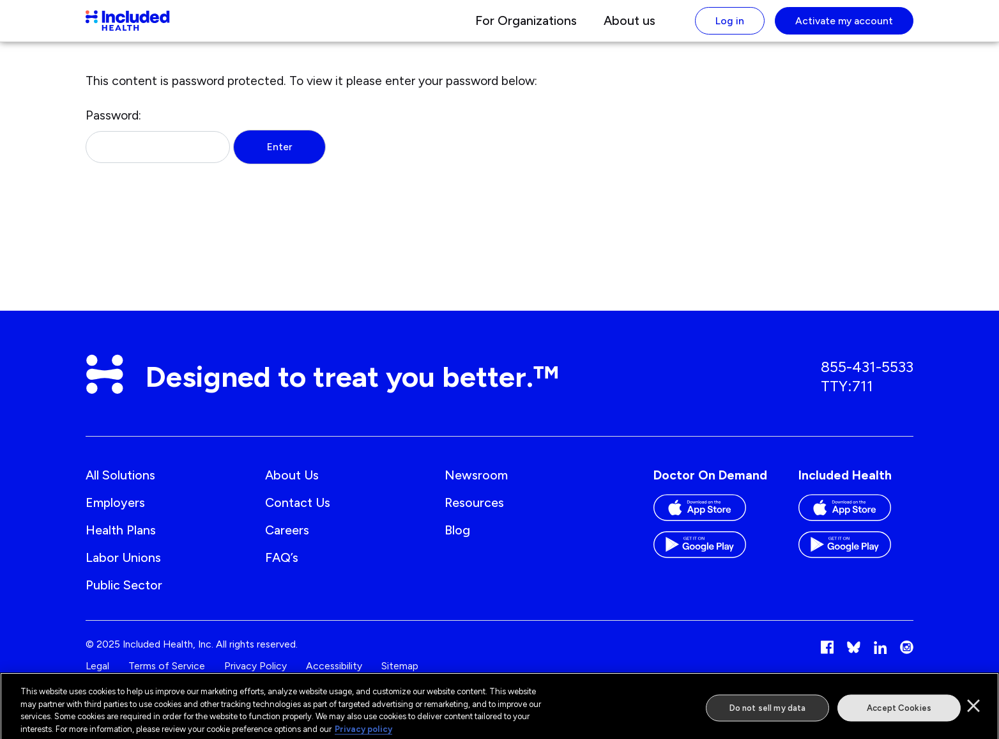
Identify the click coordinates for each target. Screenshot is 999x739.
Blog (457, 540)
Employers (115, 513)
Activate (844, 26)
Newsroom (476, 486)
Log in (729, 26)
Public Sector (124, 595)
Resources (474, 513)
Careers (287, 540)
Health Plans (121, 540)
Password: (158, 146)
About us (629, 26)
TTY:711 (847, 397)
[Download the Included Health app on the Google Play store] (855, 560)
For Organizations (526, 26)
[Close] (973, 709)
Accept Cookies (899, 712)
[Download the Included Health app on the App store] (855, 523)
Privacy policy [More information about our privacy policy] (363, 733)
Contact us (297, 513)
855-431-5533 (867, 378)
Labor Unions (123, 568)
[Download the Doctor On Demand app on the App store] (710, 523)
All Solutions (120, 486)
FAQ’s (281, 568)
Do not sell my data (767, 712)
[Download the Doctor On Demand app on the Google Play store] (710, 560)
